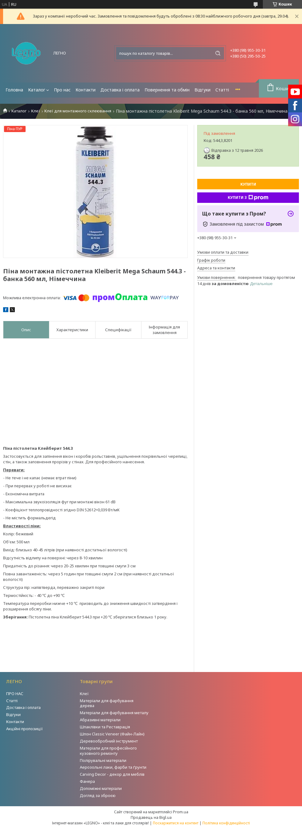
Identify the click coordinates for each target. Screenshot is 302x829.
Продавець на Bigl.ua (151, 817)
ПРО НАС (14, 693)
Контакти (86, 90)
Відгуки (202, 90)
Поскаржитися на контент (175, 823)
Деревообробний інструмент (109, 741)
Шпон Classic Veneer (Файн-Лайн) (112, 734)
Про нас (62, 90)
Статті (222, 90)
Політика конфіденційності (226, 823)
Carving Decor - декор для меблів (112, 774)
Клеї (35, 111)
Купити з (248, 197)
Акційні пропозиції (24, 728)
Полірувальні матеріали (103, 760)
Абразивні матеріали (100, 719)
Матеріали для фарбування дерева (106, 703)
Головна (14, 90)
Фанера (87, 781)
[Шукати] (218, 53)
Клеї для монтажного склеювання (77, 111)
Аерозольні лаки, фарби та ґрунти (113, 767)
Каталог (36, 90)
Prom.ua (180, 812)
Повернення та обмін (167, 90)
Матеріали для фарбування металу (114, 712)
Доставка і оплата (120, 90)
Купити (248, 184)
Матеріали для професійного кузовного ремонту (108, 750)
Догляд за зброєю (98, 795)
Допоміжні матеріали (101, 788)
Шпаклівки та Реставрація (105, 727)
